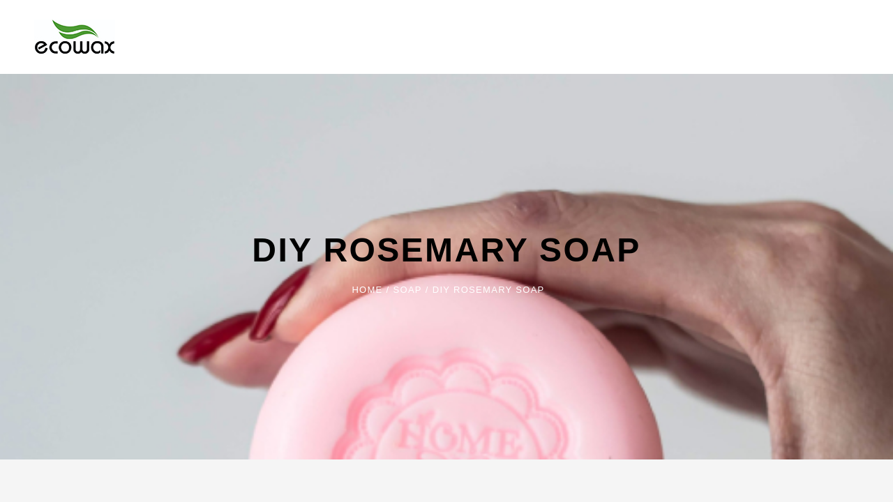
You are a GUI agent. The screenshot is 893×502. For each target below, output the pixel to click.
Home (367, 289)
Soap (407, 289)
